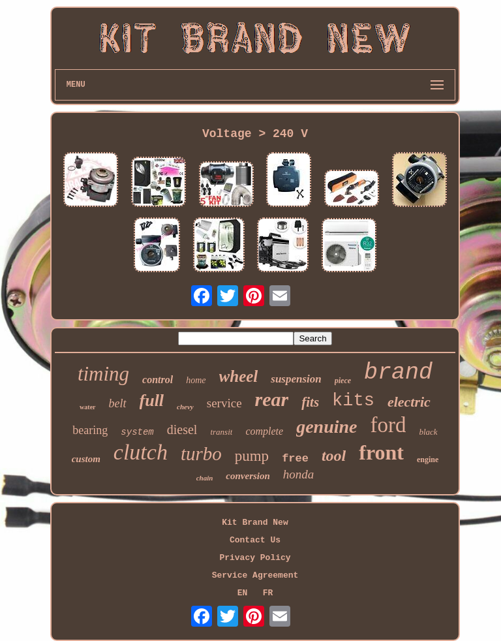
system (137, 432)
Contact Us (255, 540)
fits (310, 402)
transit (221, 432)
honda (298, 474)
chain (204, 478)
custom (86, 459)
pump (252, 456)
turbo (201, 453)
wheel (238, 376)
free (295, 458)
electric (409, 402)
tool (334, 455)
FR (268, 593)
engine (427, 459)
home (195, 380)
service (224, 403)
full (152, 400)
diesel (182, 429)
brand (398, 373)
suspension (296, 379)
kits (353, 401)
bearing (90, 430)
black (428, 432)
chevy (185, 407)
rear (272, 399)
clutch (141, 452)
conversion (248, 476)
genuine (326, 426)
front (381, 452)
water (87, 407)
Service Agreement (255, 575)
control (157, 379)
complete (264, 431)
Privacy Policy (254, 558)
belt (118, 403)
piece (343, 380)
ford (388, 425)
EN (242, 593)
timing (103, 373)
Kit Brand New (255, 522)
